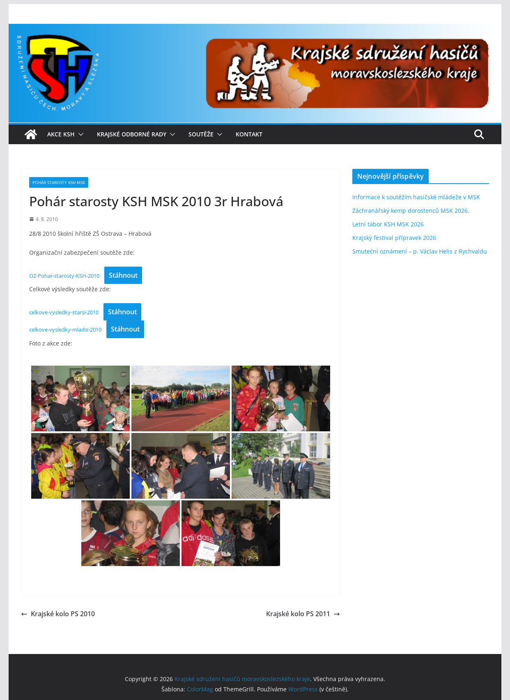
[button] (79, 134)
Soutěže (201, 134)
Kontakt (249, 134)
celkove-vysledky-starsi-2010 (64, 312)
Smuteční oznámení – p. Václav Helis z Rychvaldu (419, 251)
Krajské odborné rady (131, 134)
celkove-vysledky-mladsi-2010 (65, 329)
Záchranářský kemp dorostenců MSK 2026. (410, 210)
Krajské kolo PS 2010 (58, 613)
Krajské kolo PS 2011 (303, 613)
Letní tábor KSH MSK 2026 (388, 224)
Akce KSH (61, 134)
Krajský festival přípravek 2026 (394, 238)
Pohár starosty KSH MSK (58, 182)
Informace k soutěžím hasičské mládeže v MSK (416, 197)
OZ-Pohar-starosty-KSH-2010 (64, 275)
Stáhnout (123, 275)
